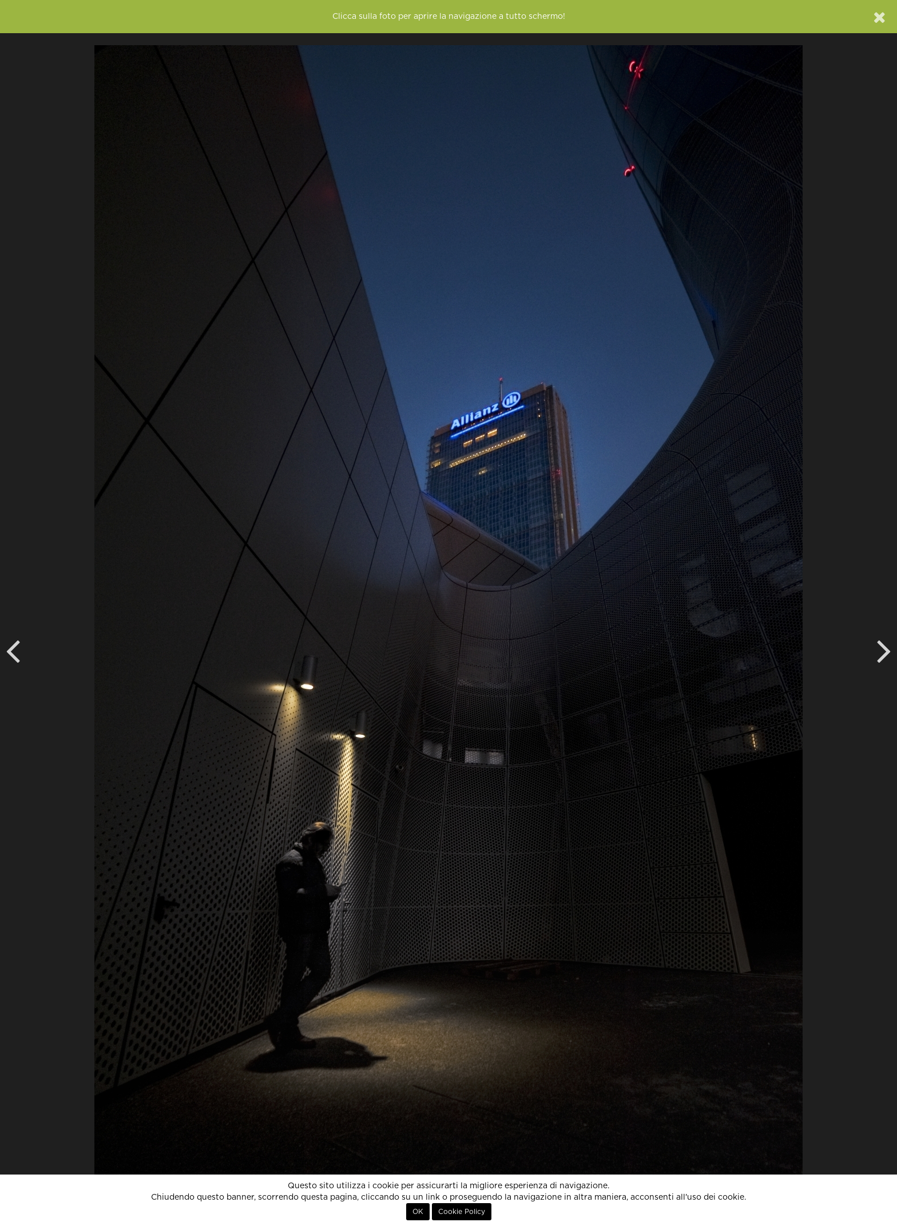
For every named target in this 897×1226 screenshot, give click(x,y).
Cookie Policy (461, 1211)
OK (417, 1211)
